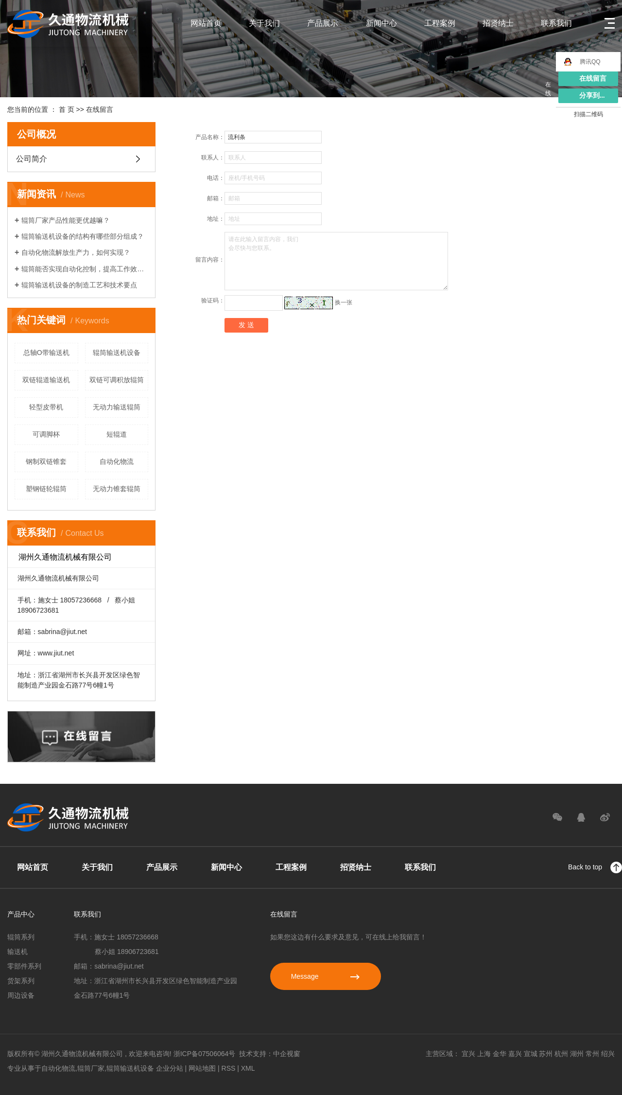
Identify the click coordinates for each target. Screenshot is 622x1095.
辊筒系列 (21, 937)
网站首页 (206, 23)
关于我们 (264, 23)
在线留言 (592, 78)
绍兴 (608, 1054)
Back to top (595, 867)
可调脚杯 (46, 434)
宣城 (530, 1054)
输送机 (17, 951)
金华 (499, 1054)
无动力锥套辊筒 (116, 489)
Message (325, 976)
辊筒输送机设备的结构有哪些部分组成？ (82, 236)
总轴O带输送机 (46, 352)
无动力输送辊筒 (116, 407)
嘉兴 (515, 1054)
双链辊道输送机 (46, 380)
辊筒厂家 (90, 1068)
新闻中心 (381, 23)
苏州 (546, 1054)
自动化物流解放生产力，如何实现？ (75, 252)
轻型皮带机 (46, 407)
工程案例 (439, 23)
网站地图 (202, 1068)
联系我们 (556, 23)
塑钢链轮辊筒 (46, 489)
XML (248, 1068)
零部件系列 (24, 966)
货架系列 (21, 981)
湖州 (577, 1054)
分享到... (592, 95)
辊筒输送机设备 (116, 352)
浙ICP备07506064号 (204, 1054)
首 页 (66, 109)
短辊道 (116, 434)
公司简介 (31, 159)
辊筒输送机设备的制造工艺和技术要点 (79, 285)
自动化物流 (117, 461)
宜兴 (468, 1054)
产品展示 (322, 23)
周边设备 (21, 995)
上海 (484, 1054)
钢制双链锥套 (46, 461)
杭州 (561, 1054)
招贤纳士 (498, 23)
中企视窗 (286, 1054)
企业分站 (169, 1068)
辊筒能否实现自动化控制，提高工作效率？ (84, 269)
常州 (592, 1054)
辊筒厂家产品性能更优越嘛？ (65, 220)
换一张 (343, 302)
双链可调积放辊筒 (116, 380)
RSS (229, 1068)
